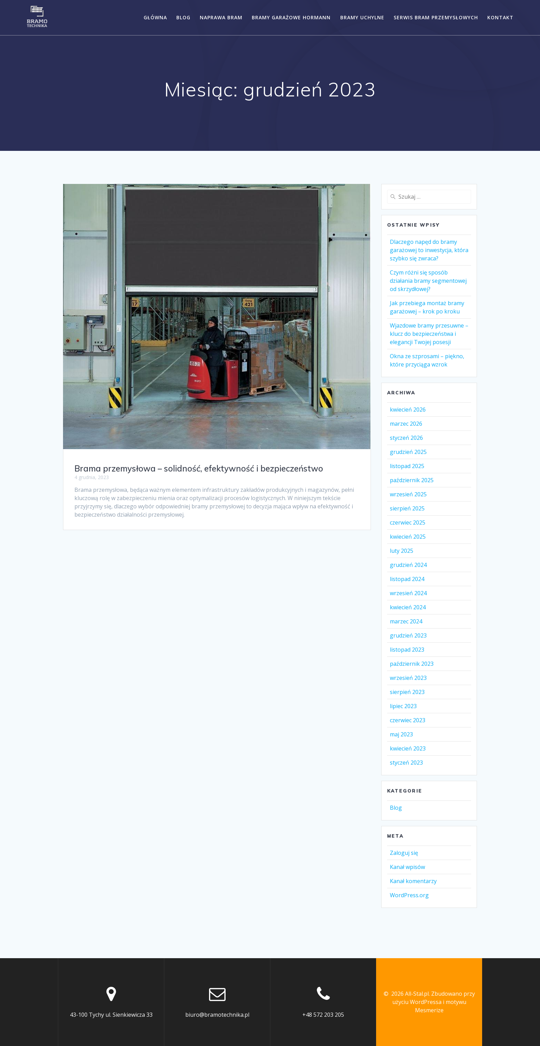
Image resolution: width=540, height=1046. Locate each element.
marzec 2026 (406, 423)
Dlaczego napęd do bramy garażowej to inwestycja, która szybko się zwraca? (429, 250)
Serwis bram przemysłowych (436, 17)
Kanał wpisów (407, 867)
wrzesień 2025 (408, 494)
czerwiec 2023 (407, 720)
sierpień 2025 (407, 508)
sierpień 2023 (407, 692)
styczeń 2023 (406, 762)
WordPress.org (409, 895)
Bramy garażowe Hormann (291, 17)
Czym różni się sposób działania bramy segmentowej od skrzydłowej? (428, 281)
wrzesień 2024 (408, 593)
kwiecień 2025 (408, 536)
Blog (183, 17)
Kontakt (500, 17)
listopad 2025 (407, 466)
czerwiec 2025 (407, 522)
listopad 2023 (407, 649)
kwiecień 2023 (408, 748)
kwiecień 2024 (408, 607)
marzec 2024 (406, 621)
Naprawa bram (221, 17)
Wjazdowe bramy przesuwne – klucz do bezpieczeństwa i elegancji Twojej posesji (429, 334)
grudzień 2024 (408, 565)
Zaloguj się (404, 853)
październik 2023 (412, 663)
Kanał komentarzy (413, 881)
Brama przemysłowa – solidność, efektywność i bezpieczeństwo (198, 468)
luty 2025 (401, 551)
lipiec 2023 (403, 706)
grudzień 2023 (408, 635)
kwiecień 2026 (408, 409)
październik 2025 (412, 480)
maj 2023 (401, 734)
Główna (155, 17)
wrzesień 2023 (408, 678)
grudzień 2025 (408, 452)
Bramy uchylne (362, 17)
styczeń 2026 (406, 438)
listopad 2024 (407, 579)
